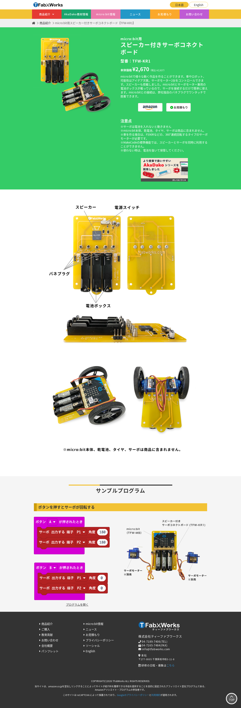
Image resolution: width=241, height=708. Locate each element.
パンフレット (50, 651)
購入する (150, 107)
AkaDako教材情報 (76, 14)
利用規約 (155, 695)
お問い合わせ (194, 14)
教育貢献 (47, 635)
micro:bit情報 (105, 14)
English (198, 5)
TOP (231, 700)
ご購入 (45, 629)
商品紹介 (44, 14)
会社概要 (47, 646)
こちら (170, 665)
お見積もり (165, 14)
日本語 (179, 5)
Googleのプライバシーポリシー (133, 695)
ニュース (135, 14)
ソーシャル (93, 646)
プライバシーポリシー (100, 640)
